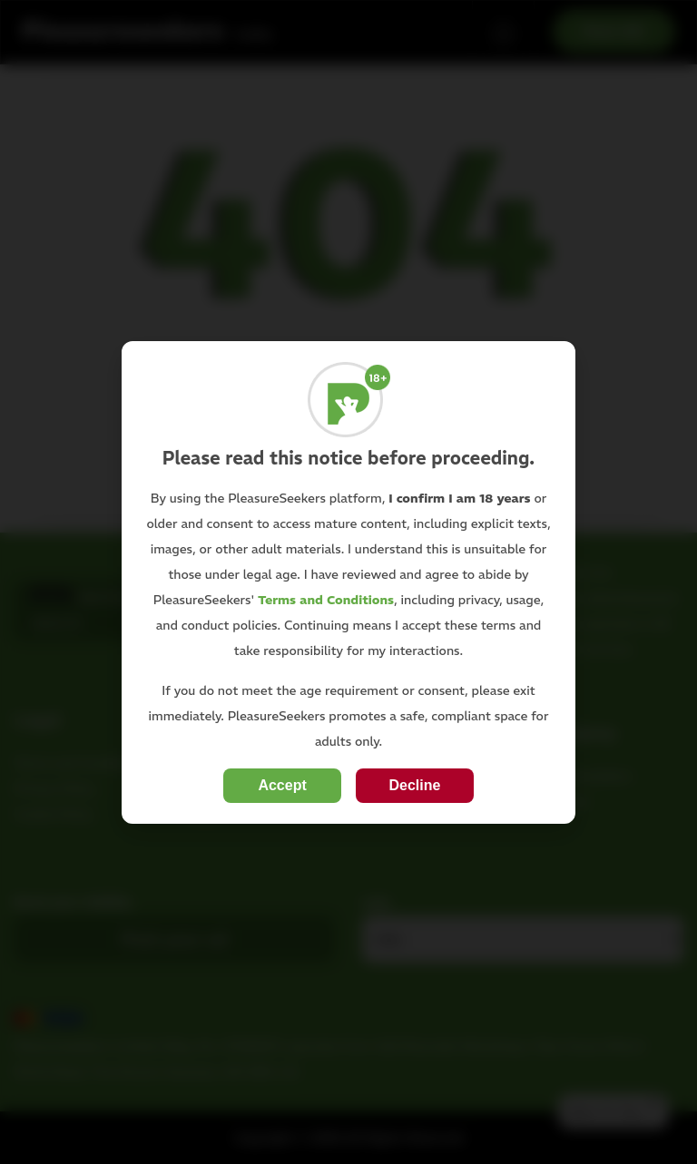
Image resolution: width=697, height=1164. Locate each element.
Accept (282, 785)
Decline (414, 785)
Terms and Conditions (326, 600)
